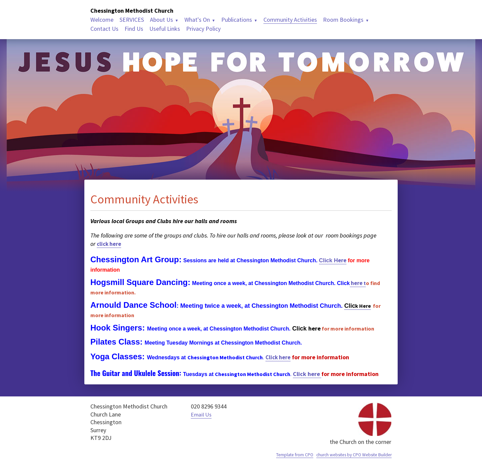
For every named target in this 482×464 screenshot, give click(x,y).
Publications (236, 19)
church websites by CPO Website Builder (351, 455)
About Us (161, 19)
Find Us (134, 28)
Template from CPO (287, 455)
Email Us (202, 414)
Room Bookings (343, 19)
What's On (197, 19)
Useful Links (164, 28)
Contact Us (104, 28)
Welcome (101, 19)
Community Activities (290, 19)
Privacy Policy (203, 28)
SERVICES (131, 19)
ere (333, 260)
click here (110, 244)
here (359, 283)
